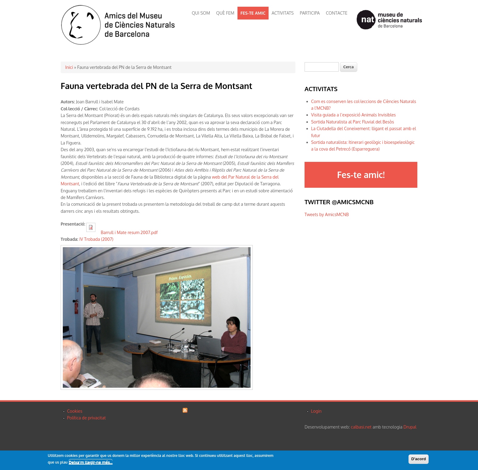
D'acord (418, 459)
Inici (69, 67)
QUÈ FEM (225, 13)
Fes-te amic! (361, 174)
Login (316, 411)
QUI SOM (201, 13)
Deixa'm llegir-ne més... (90, 462)
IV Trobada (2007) (96, 239)
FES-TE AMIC (253, 13)
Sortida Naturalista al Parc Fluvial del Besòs (352, 121)
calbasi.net (361, 426)
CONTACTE (337, 13)
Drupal (410, 426)
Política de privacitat (86, 417)
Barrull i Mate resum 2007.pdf (129, 232)
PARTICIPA (310, 13)
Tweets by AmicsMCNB (327, 214)
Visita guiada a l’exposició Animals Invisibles (353, 114)
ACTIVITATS (283, 13)
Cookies (74, 411)
